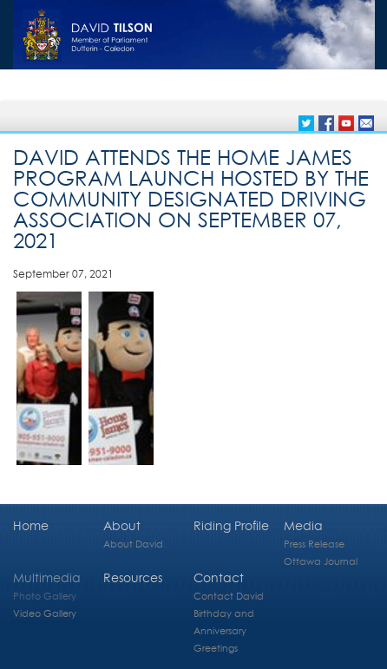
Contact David (229, 595)
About (122, 525)
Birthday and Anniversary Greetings (224, 630)
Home (31, 525)
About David (133, 543)
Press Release (314, 543)
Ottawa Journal (320, 561)
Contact (219, 577)
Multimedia (47, 577)
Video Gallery (44, 613)
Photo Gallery (44, 595)
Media (303, 525)
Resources (132, 577)
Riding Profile (231, 525)
